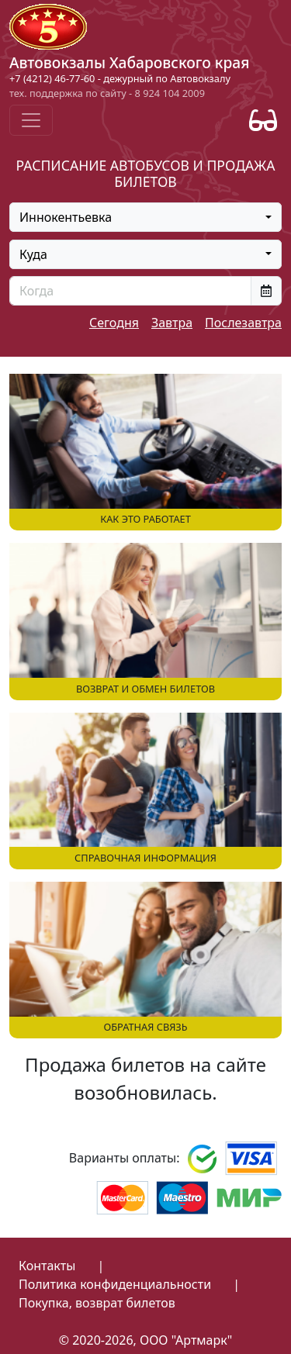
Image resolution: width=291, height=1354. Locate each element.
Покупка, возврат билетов (97, 1302)
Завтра (171, 322)
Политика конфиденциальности (115, 1284)
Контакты (47, 1265)
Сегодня (114, 322)
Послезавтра (243, 322)
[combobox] (145, 217)
